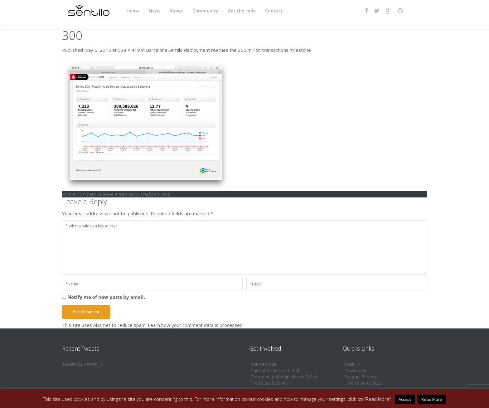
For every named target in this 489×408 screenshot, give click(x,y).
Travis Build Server (269, 383)
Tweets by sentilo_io (82, 364)
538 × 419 (129, 50)
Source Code (264, 364)
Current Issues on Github (276, 370)
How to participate (363, 383)
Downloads (355, 370)
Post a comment (79, 194)
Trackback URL (155, 194)
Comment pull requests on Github (285, 377)
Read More (431, 399)
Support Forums (360, 377)
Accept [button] (405, 399)
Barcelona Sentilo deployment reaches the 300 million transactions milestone (228, 50)
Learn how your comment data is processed (195, 325)
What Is (352, 364)
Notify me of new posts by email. (106, 297)
